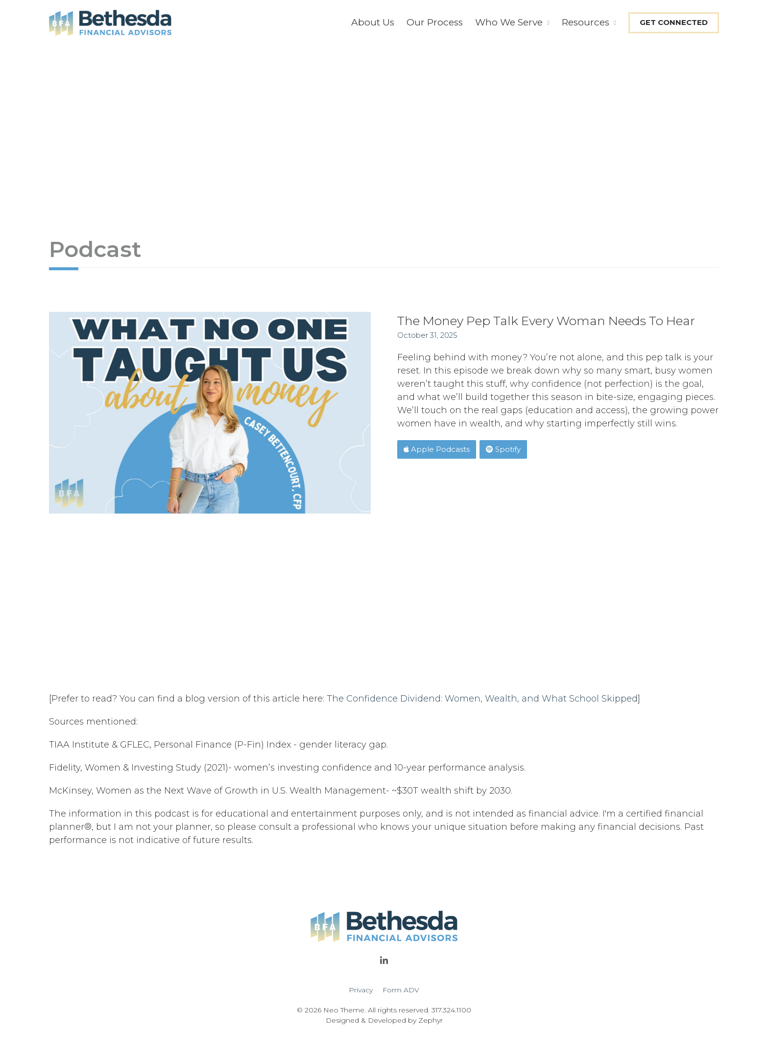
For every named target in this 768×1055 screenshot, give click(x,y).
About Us (372, 22)
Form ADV (401, 989)
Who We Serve (509, 22)
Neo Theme (343, 1010)
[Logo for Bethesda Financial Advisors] (110, 23)
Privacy (361, 989)
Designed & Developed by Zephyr (384, 1020)
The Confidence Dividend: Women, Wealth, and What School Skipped (482, 698)
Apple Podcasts (437, 449)
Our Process (435, 22)
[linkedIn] (384, 963)
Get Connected (674, 22)
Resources (585, 22)
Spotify (503, 449)
